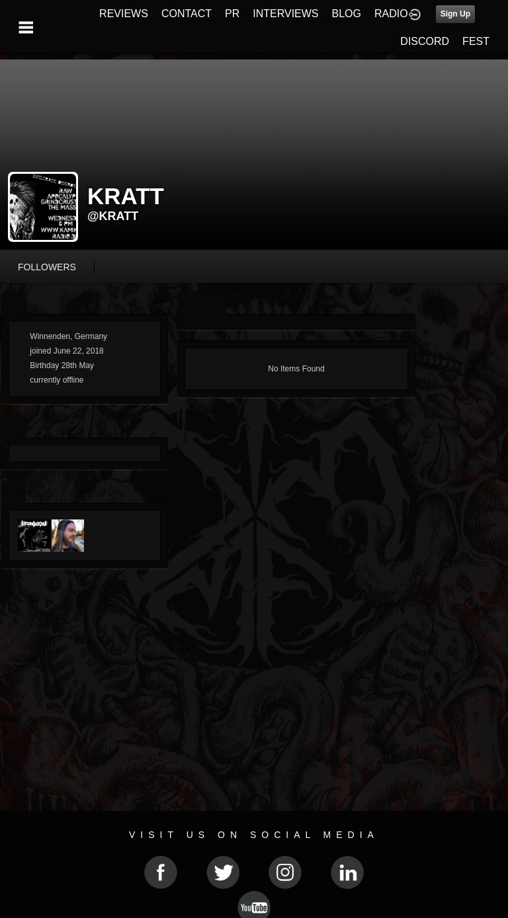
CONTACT (186, 13)
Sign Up (455, 14)
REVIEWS (123, 13)
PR (232, 13)
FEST (475, 41)
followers (47, 267)
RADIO (391, 13)
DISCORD (424, 41)
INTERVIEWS (285, 13)
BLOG (346, 13)
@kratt (112, 216)
